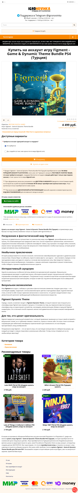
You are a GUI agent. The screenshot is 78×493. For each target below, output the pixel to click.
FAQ (7, 473)
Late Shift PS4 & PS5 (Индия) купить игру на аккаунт (19, 386)
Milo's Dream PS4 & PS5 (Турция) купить (58, 386)
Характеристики (22, 225)
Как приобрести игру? (14, 467)
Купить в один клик (39, 164)
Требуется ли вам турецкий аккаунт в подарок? (20, 142)
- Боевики (8, 344)
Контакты (9, 476)
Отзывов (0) (37, 225)
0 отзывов (60, 121)
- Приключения (10, 347)
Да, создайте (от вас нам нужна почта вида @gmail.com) (24, 151)
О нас (8, 460)
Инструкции (10, 470)
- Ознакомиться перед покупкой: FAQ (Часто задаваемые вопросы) (26, 132)
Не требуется (10, 146)
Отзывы (9, 463)
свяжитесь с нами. (14, 219)
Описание (7, 225)
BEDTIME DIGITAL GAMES (17, 124)
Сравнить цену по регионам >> (67, 127)
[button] (74, 489)
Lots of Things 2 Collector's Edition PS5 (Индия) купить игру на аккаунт (19, 426)
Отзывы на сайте (11, 201)
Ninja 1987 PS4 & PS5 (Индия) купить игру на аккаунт (58, 426)
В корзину (39, 159)
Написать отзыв (71, 121)
